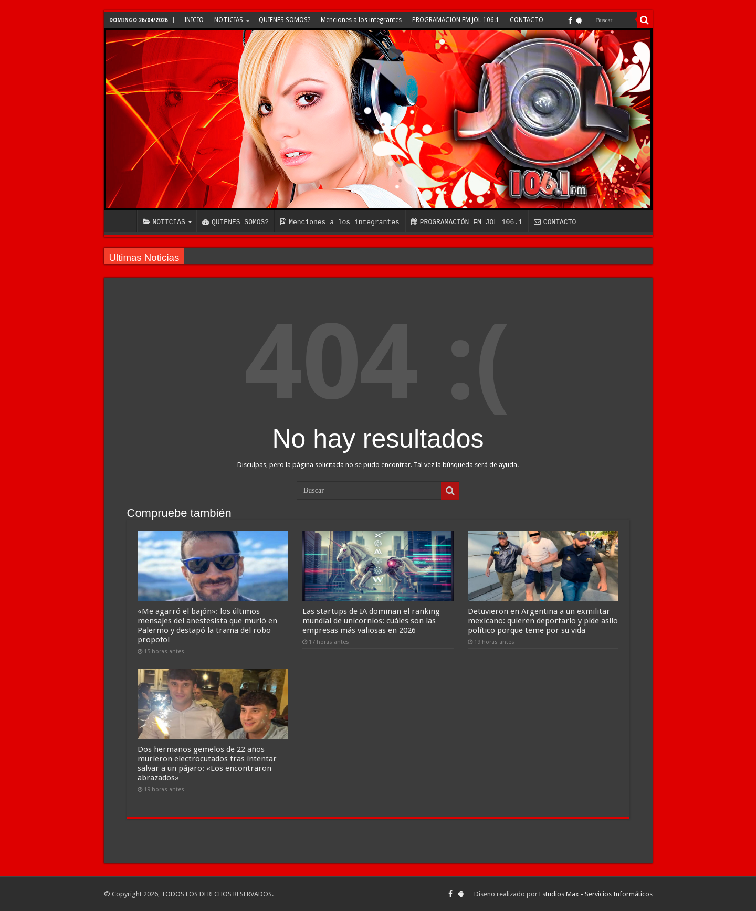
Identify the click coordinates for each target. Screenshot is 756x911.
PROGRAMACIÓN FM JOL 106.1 (455, 20)
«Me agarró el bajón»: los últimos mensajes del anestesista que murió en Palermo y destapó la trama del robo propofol (207, 625)
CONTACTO (526, 20)
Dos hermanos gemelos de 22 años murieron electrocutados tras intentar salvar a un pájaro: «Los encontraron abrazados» (207, 763)
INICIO (194, 20)
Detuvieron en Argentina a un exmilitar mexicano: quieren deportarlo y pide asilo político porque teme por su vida (543, 621)
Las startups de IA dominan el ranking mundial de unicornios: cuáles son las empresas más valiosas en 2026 (371, 621)
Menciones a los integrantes (361, 20)
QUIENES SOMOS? (284, 20)
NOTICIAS (228, 20)
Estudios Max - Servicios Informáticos (596, 894)
